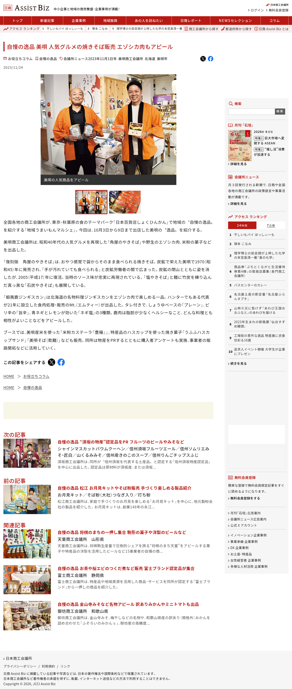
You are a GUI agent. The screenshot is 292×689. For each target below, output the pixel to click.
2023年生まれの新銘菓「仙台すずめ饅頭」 (259, 324)
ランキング (21, 29)
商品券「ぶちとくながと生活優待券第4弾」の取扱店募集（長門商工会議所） (259, 271)
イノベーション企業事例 (248, 535)
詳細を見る (238, 163)
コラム (274, 20)
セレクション (235, 20)
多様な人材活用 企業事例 (249, 566)
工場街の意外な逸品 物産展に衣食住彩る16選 (259, 337)
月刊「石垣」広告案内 (245, 513)
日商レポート (191, 20)
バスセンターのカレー (250, 285)
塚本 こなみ (100, 28)
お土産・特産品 (241, 554)
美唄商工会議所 (130, 58)
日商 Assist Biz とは (271, 28)
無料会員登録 (279, 10)
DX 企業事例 (239, 548)
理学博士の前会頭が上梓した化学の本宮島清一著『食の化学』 (157, 28)
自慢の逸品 (48, 58)
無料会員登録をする (245, 498)
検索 (280, 111)
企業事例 (79, 20)
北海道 (150, 58)
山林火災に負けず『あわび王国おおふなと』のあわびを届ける (259, 310)
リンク (65, 666)
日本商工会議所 (19, 658)
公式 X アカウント (243, 525)
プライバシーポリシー (19, 666)
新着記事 (47, 20)
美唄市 (162, 58)
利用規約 (48, 666)
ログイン (257, 10)
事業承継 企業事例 (244, 541)
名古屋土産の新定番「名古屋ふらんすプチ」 (259, 296)
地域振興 (110, 20)
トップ (17, 20)
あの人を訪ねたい (149, 20)
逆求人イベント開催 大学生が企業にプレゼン (259, 351)
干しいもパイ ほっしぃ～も (65, 28)
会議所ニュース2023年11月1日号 (90, 58)
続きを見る (238, 363)
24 (242, 225)
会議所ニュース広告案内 (248, 519)
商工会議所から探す (201, 28)
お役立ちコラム (20, 58)
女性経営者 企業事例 (245, 560)
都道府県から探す (236, 28)
